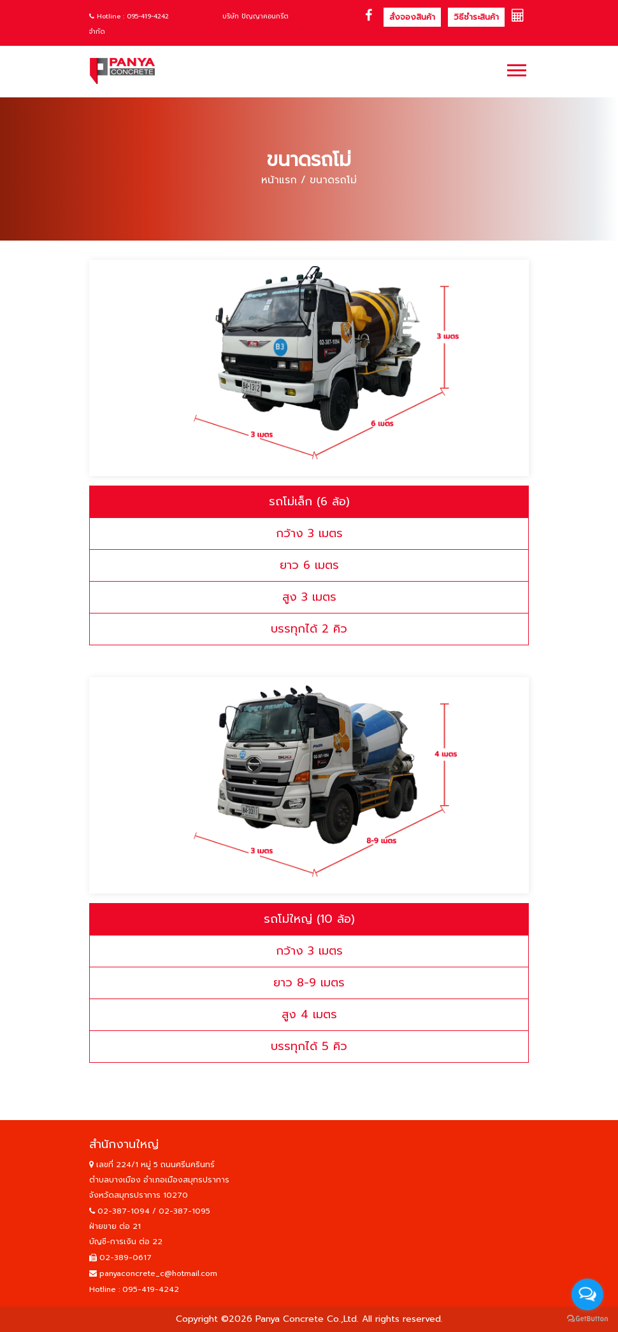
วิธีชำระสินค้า (476, 17)
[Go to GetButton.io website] (587, 1319)
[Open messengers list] (587, 1294)
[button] (516, 67)
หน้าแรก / (283, 180)
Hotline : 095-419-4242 (129, 16)
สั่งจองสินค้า (412, 17)
